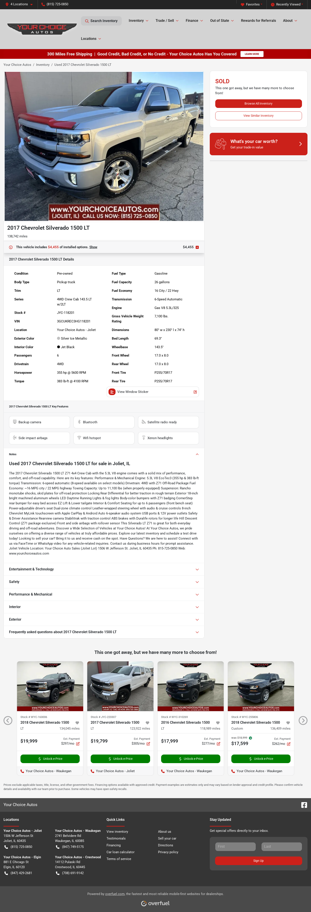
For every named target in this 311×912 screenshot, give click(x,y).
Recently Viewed (285, 4)
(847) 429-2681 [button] (18, 873)
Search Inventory (101, 21)
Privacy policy (168, 852)
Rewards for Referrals (258, 20)
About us (164, 832)
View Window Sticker (153, 391)
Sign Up (258, 860)
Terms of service (119, 859)
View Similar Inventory (258, 115)
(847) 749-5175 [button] (70, 846)
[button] (21, 4)
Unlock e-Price (50, 759)
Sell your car (167, 838)
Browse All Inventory (258, 103)
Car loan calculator (120, 852)
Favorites (250, 4)
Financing (114, 845)
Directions (165, 845)
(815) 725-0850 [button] (54, 4)
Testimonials (116, 838)
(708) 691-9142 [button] (70, 873)
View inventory (117, 832)
